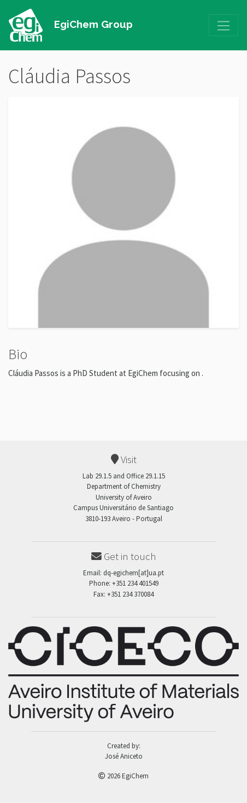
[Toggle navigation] (223, 25)
